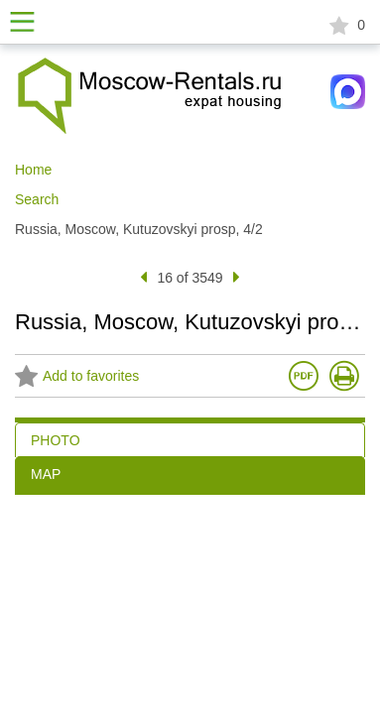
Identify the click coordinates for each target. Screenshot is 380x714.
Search (37, 199)
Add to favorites (77, 377)
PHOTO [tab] (55, 440)
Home (33, 170)
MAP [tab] (46, 474)
